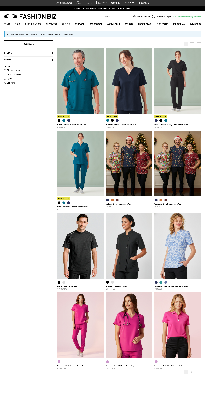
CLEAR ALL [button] (29, 44)
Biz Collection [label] (13, 70)
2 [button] (192, 44)
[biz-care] (101, 3)
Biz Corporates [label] (14, 74)
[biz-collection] (64, 3)
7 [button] (199, 44)
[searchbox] (115, 16)
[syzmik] (130, 3)
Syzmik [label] (10, 79)
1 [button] (186, 44)
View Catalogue (124, 8)
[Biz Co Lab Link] (144, 3)
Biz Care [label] (11, 83)
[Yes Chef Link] (116, 3)
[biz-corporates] (84, 3)
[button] (49, 53)
